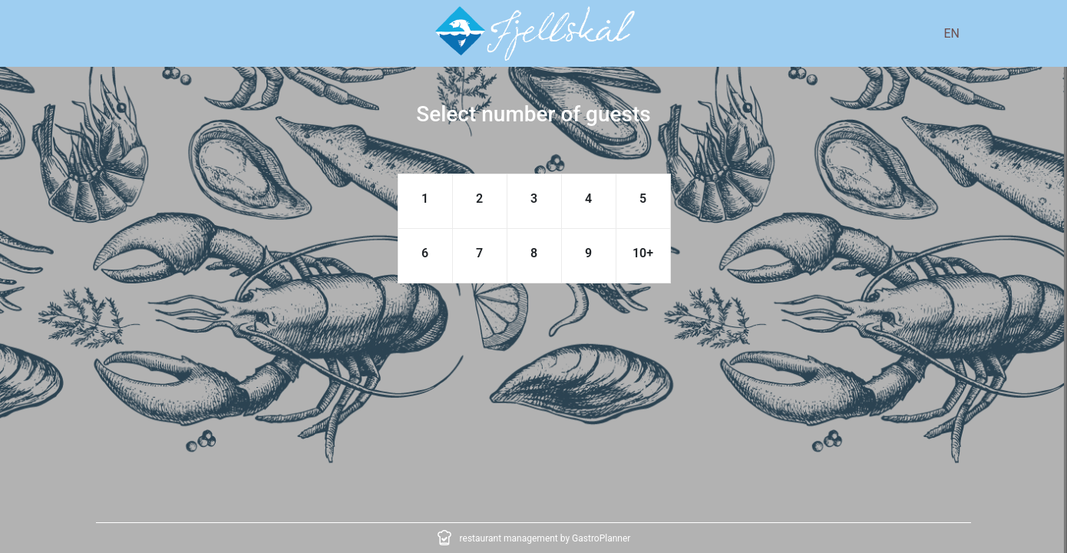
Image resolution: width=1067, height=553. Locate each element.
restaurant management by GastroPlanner (545, 538)
